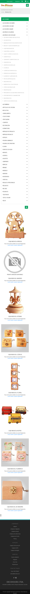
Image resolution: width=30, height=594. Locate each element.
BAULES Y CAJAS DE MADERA (11, 45)
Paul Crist (15, 562)
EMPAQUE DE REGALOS (15, 131)
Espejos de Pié (15, 548)
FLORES (15, 146)
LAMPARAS (15, 161)
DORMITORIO (15, 128)
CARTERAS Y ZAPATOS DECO (11, 59)
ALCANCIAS (7, 40)
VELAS (15, 201)
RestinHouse (15, 564)
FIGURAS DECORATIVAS (15, 143)
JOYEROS (15, 155)
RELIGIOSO (15, 185)
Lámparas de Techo (15, 536)
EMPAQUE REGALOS (15, 134)
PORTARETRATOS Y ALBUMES (11, 95)
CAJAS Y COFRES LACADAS (10, 54)
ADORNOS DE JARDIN (15, 32)
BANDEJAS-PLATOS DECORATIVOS (12, 43)
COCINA (6, 68)
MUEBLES (15, 170)
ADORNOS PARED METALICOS (11, 37)
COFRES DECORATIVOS (10, 70)
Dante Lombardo (15, 557)
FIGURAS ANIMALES (15, 140)
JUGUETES (15, 158)
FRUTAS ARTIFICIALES (9, 79)
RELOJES (15, 188)
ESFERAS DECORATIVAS (10, 73)
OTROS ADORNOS (9, 87)
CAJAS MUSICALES (8, 48)
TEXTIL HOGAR (15, 198)
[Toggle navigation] (27, 5)
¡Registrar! (17, 1)
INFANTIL (15, 152)
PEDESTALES (7, 90)
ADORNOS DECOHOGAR (15, 35)
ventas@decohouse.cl (15, 573)
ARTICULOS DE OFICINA (15, 107)
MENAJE (15, 167)
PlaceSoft (15, 593)
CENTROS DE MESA (9, 65)
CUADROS (15, 122)
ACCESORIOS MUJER (15, 29)
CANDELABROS (15, 113)
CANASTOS (7, 57)
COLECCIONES (15, 116)
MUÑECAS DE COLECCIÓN (10, 84)
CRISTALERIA (15, 119)
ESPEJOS (15, 137)
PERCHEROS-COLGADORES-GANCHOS (13, 92)
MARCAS (15, 164)
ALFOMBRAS (15, 104)
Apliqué (15, 526)
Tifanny (15, 538)
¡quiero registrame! (18, 245)
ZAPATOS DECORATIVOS (10, 101)
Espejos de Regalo (15, 550)
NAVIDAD (15, 173)
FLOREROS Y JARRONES (10, 76)
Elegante (15, 559)
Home (2, 12)
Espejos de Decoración (15, 545)
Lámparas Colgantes (15, 529)
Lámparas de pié (15, 531)
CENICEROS (7, 62)
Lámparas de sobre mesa (15, 533)
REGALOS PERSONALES (15, 182)
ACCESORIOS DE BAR (15, 26)
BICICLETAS (15, 110)
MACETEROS (7, 81)
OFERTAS (15, 179)
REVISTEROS (7, 98)
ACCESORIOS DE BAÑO (15, 23)
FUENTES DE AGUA (15, 149)
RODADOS (15, 192)
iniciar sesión (9, 1)
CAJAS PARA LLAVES (8, 51)
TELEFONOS (15, 195)
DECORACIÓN (15, 125)
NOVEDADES (15, 176)
